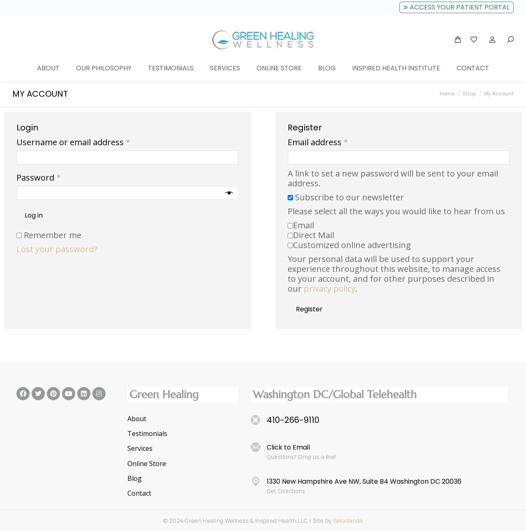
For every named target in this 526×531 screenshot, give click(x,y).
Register (309, 309)
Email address (335, 142)
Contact (139, 493)
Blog (134, 478)
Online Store (146, 464)
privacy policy (329, 288)
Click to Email (288, 447)
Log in (34, 215)
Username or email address (90, 142)
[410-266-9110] (256, 420)
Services (139, 448)
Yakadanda (348, 520)
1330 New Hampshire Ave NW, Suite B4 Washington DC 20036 (364, 481)
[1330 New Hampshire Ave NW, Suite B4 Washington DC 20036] (256, 482)
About (136, 419)
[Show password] (229, 192)
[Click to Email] (256, 447)
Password (55, 178)
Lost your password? (56, 249)
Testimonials (147, 434)
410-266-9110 (293, 420)
